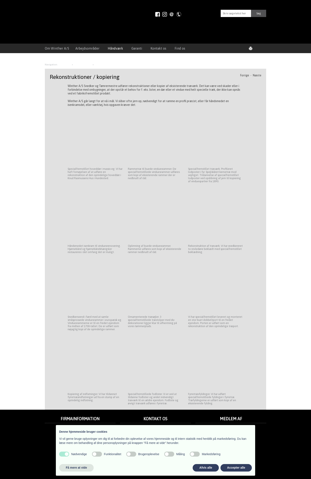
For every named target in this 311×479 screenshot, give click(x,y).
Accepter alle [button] (236, 467)
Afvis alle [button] (205, 467)
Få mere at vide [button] (76, 467)
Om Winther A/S (57, 48)
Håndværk (115, 48)
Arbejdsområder (87, 48)
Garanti (136, 48)
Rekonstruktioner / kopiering (110, 64)
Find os (180, 48)
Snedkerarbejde (83, 64)
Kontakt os (158, 48)
